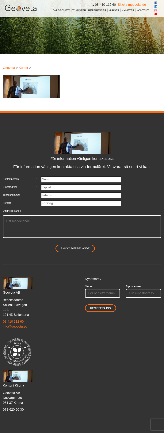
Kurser (114, 10)
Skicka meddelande (132, 4)
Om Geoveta (61, 10)
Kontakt (142, 10)
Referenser (97, 10)
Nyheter (128, 10)
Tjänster (79, 10)
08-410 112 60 (13, 321)
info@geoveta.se (15, 326)
